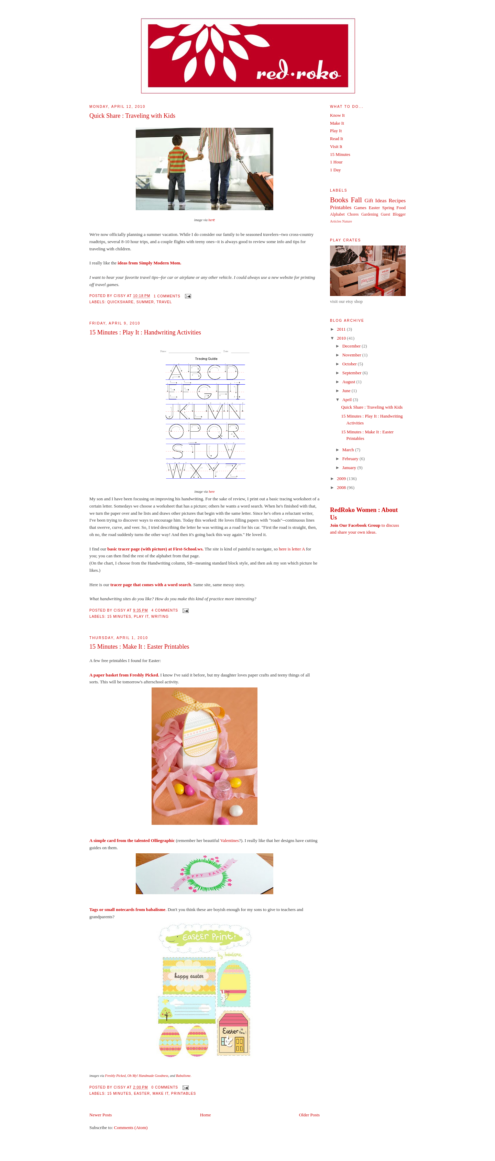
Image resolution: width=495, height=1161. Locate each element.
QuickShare (120, 302)
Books (339, 200)
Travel (164, 302)
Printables (183, 1093)
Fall (356, 200)
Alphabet (337, 214)
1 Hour (336, 161)
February (351, 458)
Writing (160, 616)
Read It (336, 138)
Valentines (229, 840)
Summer (145, 302)
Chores (353, 214)
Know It (337, 115)
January (350, 467)
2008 (342, 487)
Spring (388, 207)
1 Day (335, 169)
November (352, 354)
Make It (160, 1093)
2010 (342, 338)
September (352, 372)
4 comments (164, 610)
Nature (347, 221)
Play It (141, 616)
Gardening (369, 214)
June (347, 390)
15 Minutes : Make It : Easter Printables (139, 646)
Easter (142, 1093)
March (348, 449)
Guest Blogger (393, 214)
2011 (342, 329)
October (350, 363)
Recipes (397, 200)
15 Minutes (119, 616)
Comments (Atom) (131, 1127)
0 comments (164, 1087)
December (352, 346)
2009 (342, 478)
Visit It (336, 146)
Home (205, 1114)
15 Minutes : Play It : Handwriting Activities (145, 332)
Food (401, 207)
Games (360, 207)
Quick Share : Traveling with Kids (132, 115)
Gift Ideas (375, 200)
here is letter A (292, 548)
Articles (335, 221)
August (349, 381)
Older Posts (309, 1114)
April (347, 399)
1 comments (167, 296)
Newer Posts (100, 1114)
